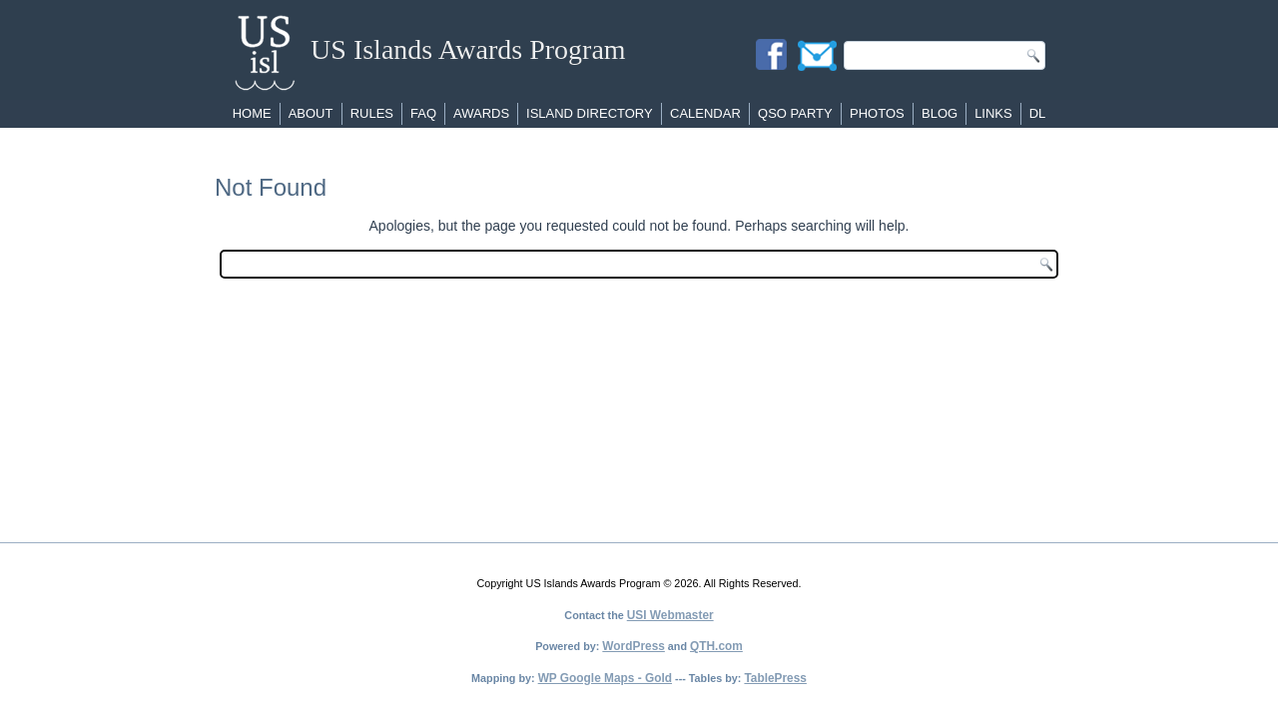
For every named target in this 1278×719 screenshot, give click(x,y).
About (311, 113)
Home (252, 113)
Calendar (705, 113)
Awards (481, 113)
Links (993, 113)
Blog (940, 113)
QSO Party (795, 113)
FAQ (423, 113)
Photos (877, 113)
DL (1037, 113)
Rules (371, 113)
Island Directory (589, 113)
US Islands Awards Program (468, 49)
